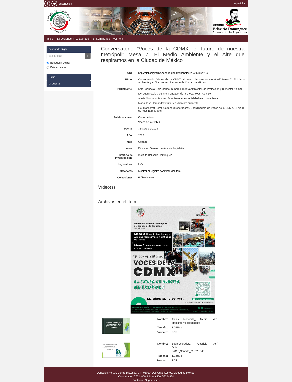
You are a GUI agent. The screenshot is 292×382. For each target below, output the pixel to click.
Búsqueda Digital (58, 62)
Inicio (50, 38)
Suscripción (65, 3)
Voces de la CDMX (149, 122)
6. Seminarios (101, 38)
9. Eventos (82, 38)
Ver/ (215, 319)
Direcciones (64, 38)
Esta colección (57, 67)
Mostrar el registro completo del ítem (159, 171)
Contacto (137, 380)
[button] (239, 3)
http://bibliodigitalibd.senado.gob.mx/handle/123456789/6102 (173, 72)
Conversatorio (146, 117)
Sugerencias (152, 380)
